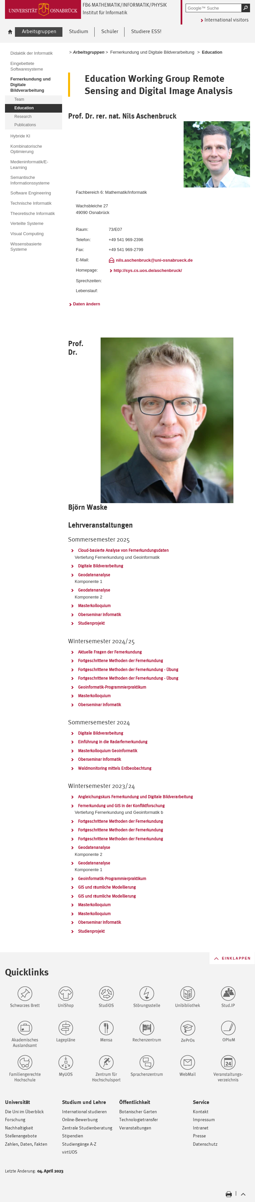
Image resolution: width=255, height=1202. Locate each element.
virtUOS (69, 1152)
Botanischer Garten (138, 1111)
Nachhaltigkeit (19, 1127)
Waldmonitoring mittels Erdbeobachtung (114, 768)
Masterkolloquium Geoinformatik (107, 750)
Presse (199, 1135)
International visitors (227, 20)
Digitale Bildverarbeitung (100, 565)
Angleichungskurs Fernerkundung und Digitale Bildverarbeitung (135, 796)
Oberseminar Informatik (99, 614)
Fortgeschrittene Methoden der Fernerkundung (120, 660)
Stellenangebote (21, 1135)
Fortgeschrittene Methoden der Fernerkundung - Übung (128, 669)
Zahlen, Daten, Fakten (26, 1144)
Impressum (204, 1119)
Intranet (201, 1127)
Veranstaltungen (135, 1127)
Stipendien (72, 1135)
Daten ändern (86, 303)
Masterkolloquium (94, 605)
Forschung (15, 1119)
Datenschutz (205, 1144)
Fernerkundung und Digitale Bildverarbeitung (152, 52)
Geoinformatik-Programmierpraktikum (112, 687)
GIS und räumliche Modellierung (107, 887)
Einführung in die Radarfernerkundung (112, 741)
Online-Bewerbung (80, 1119)
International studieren (84, 1111)
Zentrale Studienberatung (87, 1127)
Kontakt (201, 1111)
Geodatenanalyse (94, 574)
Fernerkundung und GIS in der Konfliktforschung (121, 805)
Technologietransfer (138, 1119)
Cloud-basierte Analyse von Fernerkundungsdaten (123, 550)
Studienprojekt (91, 623)
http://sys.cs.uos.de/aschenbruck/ (148, 270)
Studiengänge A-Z (79, 1144)
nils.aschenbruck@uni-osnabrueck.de (154, 260)
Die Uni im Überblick (24, 1111)
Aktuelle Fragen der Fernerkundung (110, 652)
